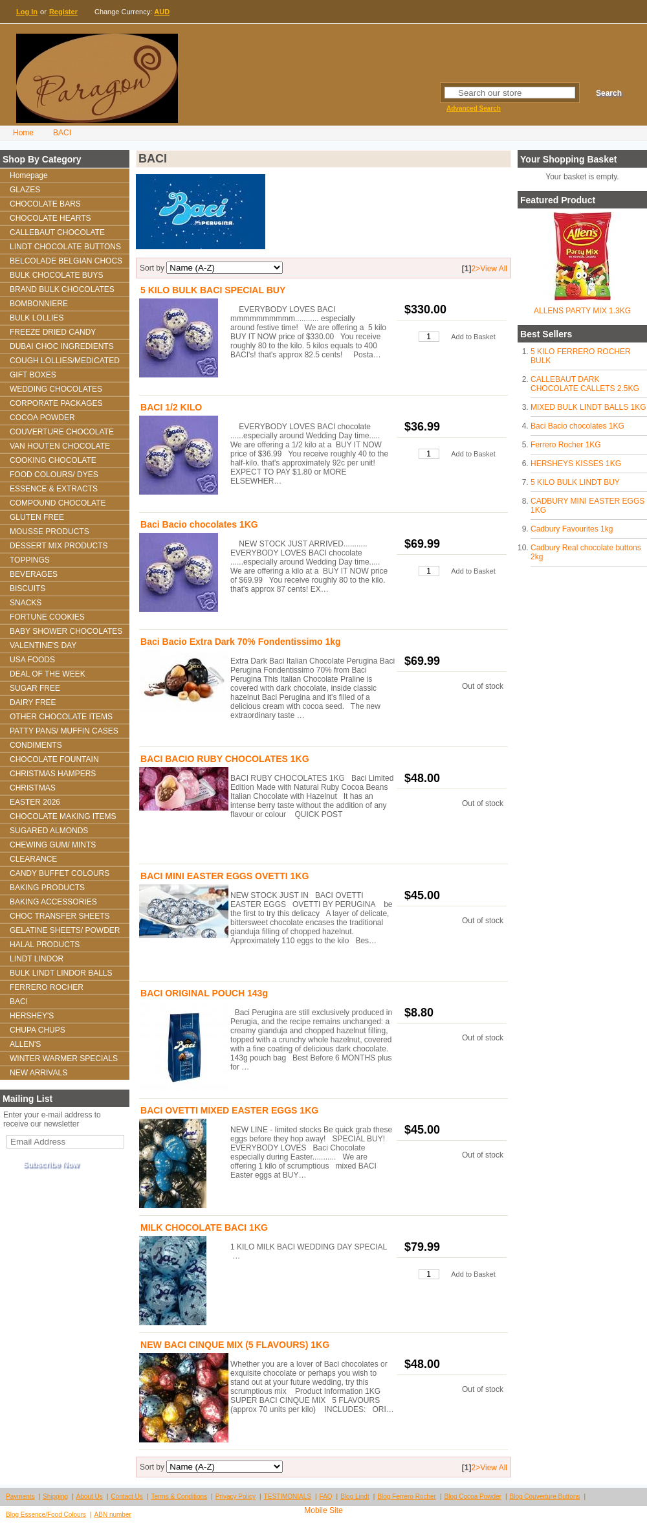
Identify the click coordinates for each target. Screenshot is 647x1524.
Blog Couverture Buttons (545, 1496)
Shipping (55, 1496)
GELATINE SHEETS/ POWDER (65, 930)
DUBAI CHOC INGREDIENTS (62, 346)
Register (63, 12)
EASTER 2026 (35, 802)
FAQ (326, 1496)
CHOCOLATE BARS (45, 203)
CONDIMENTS (36, 745)
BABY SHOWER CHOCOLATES (66, 631)
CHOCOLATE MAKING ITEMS (63, 816)
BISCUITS (27, 588)
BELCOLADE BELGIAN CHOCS (66, 260)
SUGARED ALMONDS (49, 830)
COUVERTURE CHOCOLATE (62, 431)
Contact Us (126, 1496)
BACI (62, 132)
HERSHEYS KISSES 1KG (576, 463)
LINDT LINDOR (36, 958)
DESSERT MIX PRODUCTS (59, 545)
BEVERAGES (34, 574)
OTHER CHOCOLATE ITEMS (61, 716)
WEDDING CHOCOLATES (56, 389)
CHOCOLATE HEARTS (50, 218)
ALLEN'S (25, 1044)
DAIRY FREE (33, 702)
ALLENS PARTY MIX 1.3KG (582, 310)
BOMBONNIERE (39, 303)
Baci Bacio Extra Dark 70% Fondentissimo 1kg (240, 641)
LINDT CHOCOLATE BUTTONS (65, 246)
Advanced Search (473, 108)
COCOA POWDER (42, 417)
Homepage (29, 175)
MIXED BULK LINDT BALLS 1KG (588, 407)
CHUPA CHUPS (37, 1030)
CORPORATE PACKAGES (56, 403)
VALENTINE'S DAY (43, 645)
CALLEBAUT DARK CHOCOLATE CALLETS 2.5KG (585, 384)
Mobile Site (323, 1510)
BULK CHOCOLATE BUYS (56, 275)
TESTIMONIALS (287, 1496)
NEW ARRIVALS (38, 1072)
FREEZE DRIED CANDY (53, 332)
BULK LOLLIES (36, 317)
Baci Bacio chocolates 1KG (577, 426)
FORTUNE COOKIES (47, 617)
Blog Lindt (354, 1496)
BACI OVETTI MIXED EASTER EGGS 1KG (229, 1110)
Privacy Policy (235, 1496)
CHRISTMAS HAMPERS (53, 773)
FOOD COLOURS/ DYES (54, 474)
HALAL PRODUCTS (45, 944)
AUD (162, 12)
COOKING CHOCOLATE (53, 460)
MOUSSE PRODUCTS (49, 531)
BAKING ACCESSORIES (53, 901)
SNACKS (25, 602)
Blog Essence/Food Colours (46, 1514)
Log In (27, 12)
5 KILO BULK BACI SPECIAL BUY (212, 290)
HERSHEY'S (32, 1015)
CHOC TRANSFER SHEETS (59, 916)
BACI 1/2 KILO (171, 407)
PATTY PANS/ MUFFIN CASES (64, 730)
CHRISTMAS (33, 787)
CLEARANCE (33, 859)
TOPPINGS (30, 560)
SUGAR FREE (35, 688)
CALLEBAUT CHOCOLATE (57, 232)
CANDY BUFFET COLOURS (59, 873)
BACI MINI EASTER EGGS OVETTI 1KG (224, 876)
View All (493, 268)
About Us (89, 1496)
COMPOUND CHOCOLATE (57, 503)
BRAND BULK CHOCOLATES (62, 289)
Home (23, 132)
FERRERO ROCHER (46, 987)
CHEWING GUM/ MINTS (53, 844)
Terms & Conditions (179, 1496)
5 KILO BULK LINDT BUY (575, 482)
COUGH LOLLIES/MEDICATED (65, 360)
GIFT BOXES (33, 374)
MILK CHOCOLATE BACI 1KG (204, 1227)
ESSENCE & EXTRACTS (54, 488)
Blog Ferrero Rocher (406, 1496)
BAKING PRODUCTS (47, 887)
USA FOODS (32, 659)
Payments (20, 1496)
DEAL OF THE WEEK (47, 673)
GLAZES (25, 189)
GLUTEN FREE (37, 517)
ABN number (112, 1514)
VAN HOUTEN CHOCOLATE (60, 446)
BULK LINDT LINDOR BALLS (61, 973)
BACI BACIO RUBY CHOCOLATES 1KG (224, 759)
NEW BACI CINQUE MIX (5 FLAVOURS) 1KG (234, 1344)
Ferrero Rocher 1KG (566, 444)
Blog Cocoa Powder (472, 1496)
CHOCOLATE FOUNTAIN (54, 759)
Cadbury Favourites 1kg (572, 528)
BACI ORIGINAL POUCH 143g (204, 993)
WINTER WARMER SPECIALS (64, 1058)
